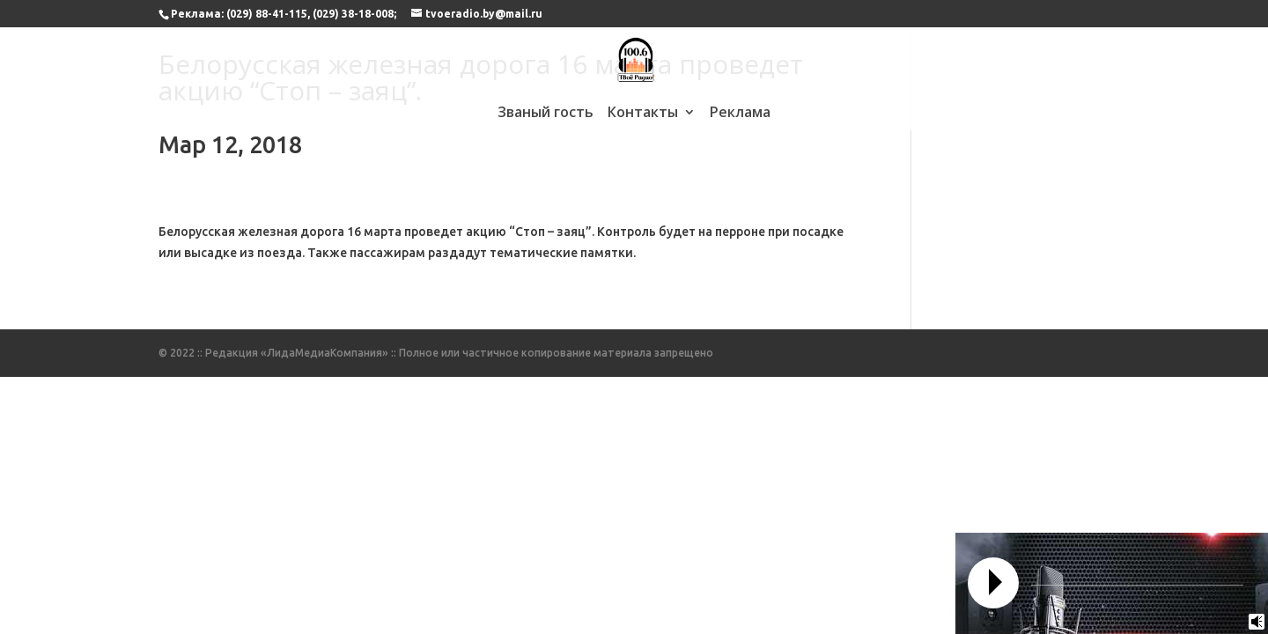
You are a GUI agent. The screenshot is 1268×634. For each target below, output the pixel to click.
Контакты (643, 114)
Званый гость (545, 114)
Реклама (740, 114)
